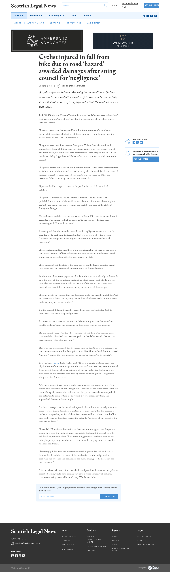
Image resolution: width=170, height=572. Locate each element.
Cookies (141, 540)
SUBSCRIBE (152, 5)
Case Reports (56, 15)
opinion (55, 363)
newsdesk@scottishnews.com (27, 543)
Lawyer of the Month (94, 541)
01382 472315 (20, 539)
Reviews (91, 551)
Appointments (35, 23)
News (18, 15)
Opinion (91, 536)
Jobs (73, 15)
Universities (74, 23)
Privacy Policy (145, 536)
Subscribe (109, 496)
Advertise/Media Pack (120, 549)
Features (35, 15)
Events (87, 15)
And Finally (94, 23)
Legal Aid (55, 23)
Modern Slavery (145, 545)
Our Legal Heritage (97, 546)
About (115, 5)
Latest (18, 23)
